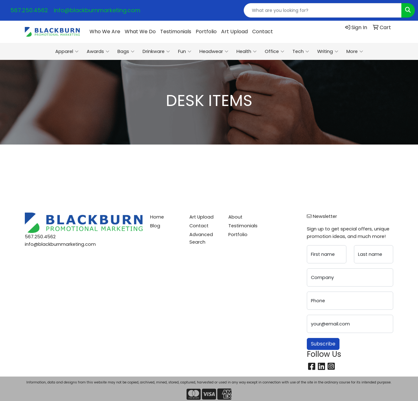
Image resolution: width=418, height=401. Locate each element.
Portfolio (206, 31)
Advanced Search (201, 238)
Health (246, 51)
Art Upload (234, 31)
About (235, 217)
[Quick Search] (323, 10)
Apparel (67, 51)
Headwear (213, 51)
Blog (155, 226)
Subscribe (323, 343)
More (354, 51)
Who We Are (105, 31)
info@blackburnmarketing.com (97, 10)
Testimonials (175, 31)
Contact (262, 31)
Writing (327, 51)
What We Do (140, 31)
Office (274, 51)
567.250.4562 (29, 10)
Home (157, 217)
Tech (300, 51)
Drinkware (156, 51)
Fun (184, 51)
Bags (125, 51)
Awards (98, 51)
